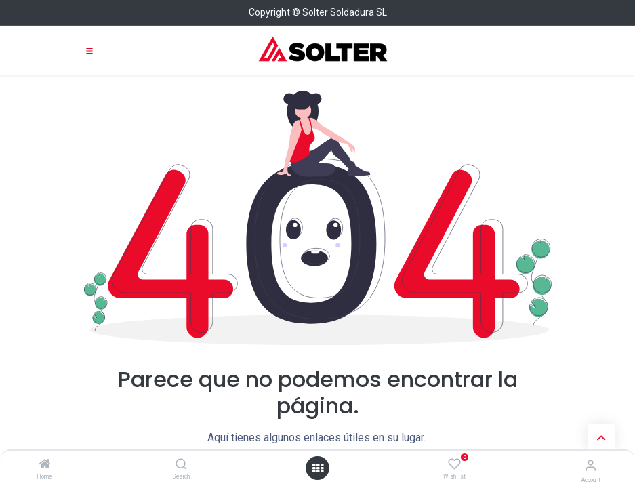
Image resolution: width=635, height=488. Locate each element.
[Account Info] (590, 465)
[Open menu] (317, 468)
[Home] (45, 465)
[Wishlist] (454, 464)
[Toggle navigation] (89, 50)
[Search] (181, 465)
